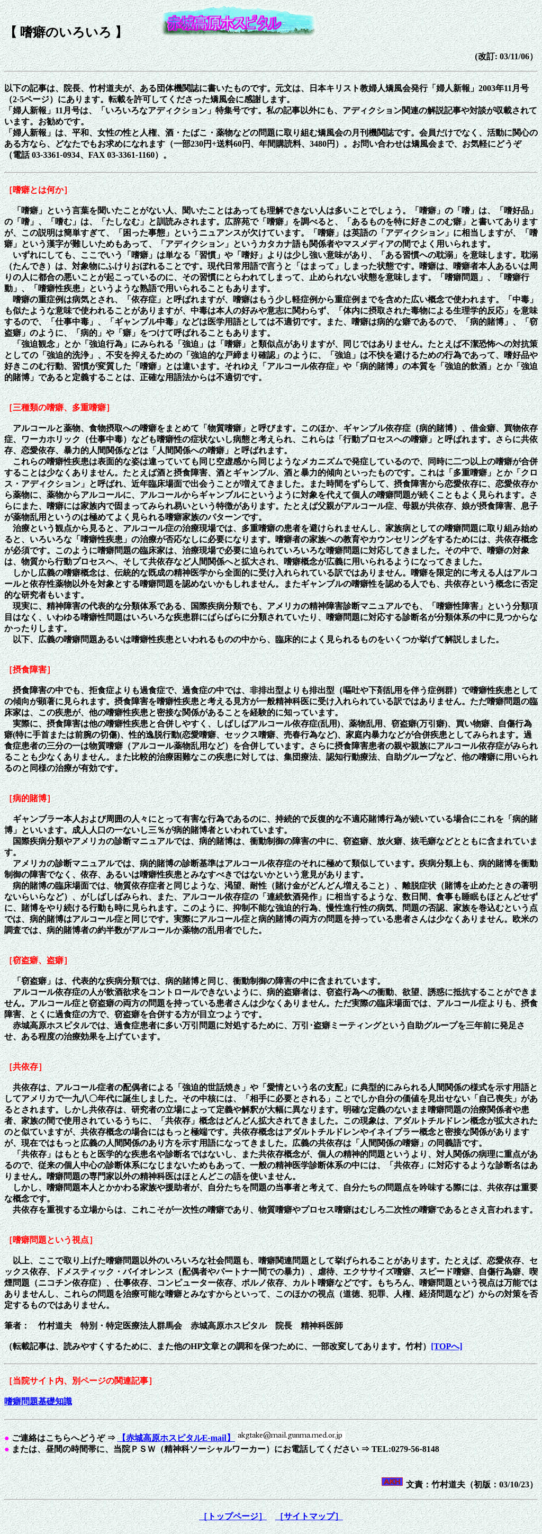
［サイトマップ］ (309, 1516)
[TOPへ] (446, 1346)
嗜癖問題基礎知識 (38, 1401)
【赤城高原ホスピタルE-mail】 (176, 1437)
